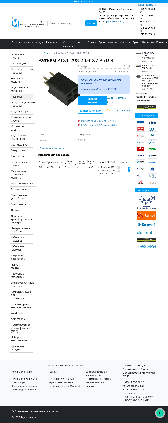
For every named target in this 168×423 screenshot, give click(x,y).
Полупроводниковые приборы (23, 104)
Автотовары (18, 319)
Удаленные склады (17, 348)
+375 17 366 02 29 (133, 389)
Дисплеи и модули (17, 80)
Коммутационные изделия (21, 119)
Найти (91, 23)
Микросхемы (19, 150)
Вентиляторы (19, 189)
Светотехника (19, 144)
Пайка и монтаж (16, 266)
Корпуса (90, 385)
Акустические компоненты (19, 137)
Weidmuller (17, 313)
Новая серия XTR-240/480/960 (149, 55)
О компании (69, 44)
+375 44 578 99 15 (133, 396)
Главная (16, 42)
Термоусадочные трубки (24, 389)
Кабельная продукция (17, 239)
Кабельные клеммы (17, 248)
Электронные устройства (19, 197)
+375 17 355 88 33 (133, 382)
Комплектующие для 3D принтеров (21, 295)
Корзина (151, 5)
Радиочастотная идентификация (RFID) (20, 328)
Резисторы (17, 156)
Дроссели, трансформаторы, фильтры (21, 219)
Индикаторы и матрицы (19, 89)
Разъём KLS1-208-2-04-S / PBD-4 (98, 120)
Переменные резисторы (98, 378)
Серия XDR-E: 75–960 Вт (149, 67)
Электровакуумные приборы (22, 284)
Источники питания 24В (24, 378)
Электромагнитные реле (24, 385)
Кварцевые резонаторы (18, 257)
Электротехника (20, 204)
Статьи (92, 42)
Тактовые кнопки (95, 382)
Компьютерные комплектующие (21, 305)
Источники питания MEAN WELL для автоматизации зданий (150, 80)
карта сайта (79, 365)
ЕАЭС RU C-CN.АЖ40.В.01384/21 (98, 124)
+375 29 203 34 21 (133, 400)
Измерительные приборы (20, 230)
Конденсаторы (19, 111)
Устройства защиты (17, 128)
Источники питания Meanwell (64, 385)
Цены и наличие (92, 100)
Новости (125, 42)
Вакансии (148, 42)
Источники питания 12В (61, 378)
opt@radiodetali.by (114, 21)
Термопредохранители (61, 382)
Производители (108, 42)
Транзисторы (18, 382)
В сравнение (123, 110)
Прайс (136, 42)
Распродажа (53, 42)
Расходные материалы (17, 275)
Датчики (16, 210)
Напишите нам (90, 110)
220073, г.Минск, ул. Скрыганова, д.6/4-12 (135, 367)
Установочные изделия (19, 163)
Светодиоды (18, 63)
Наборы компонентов (19, 338)
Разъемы (16, 96)
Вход (141, 5)
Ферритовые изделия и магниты (18, 174)
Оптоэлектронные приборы (22, 71)
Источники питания (17, 56)
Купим (81, 42)
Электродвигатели (22, 183)
